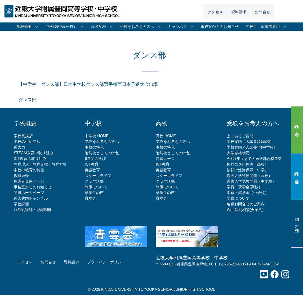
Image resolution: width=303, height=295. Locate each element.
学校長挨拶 (23, 136)
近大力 (19, 147)
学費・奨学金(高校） (244, 187)
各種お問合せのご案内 (246, 204)
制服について (96, 187)
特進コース (165, 159)
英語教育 (92, 170)
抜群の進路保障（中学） (247, 170)
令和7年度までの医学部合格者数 (254, 159)
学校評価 (21, 204)
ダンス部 (27, 99)
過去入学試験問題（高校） (249, 176)
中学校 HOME (96, 136)
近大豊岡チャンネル (31, 198)
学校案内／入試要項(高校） (250, 142)
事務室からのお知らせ (33, 187)
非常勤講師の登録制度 (33, 210)
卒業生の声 (94, 193)
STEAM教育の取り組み (33, 153)
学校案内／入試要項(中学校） (252, 147)
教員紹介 (21, 176)
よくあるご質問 (240, 136)
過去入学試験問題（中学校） (251, 181)
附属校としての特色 (102, 153)
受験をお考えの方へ (102, 142)
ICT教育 (91, 164)
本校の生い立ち (27, 142)
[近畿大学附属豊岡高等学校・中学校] (63, 11)
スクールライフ (98, 176)
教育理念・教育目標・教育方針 (40, 164)
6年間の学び (95, 159)
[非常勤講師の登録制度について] (187, 236)
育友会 (90, 198)
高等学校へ (297, 177)
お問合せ (297, 224)
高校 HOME (166, 136)
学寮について (238, 198)
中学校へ (297, 130)
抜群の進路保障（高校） (247, 164)
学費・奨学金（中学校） (247, 193)
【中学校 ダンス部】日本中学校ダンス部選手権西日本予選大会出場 (88, 84)
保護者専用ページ (29, 181)
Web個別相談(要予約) (245, 210)
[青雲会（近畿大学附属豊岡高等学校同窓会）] (116, 236)
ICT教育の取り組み (30, 159)
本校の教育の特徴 (29, 170)
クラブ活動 (94, 181)
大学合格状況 (238, 153)
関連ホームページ (29, 193)
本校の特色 (94, 147)
